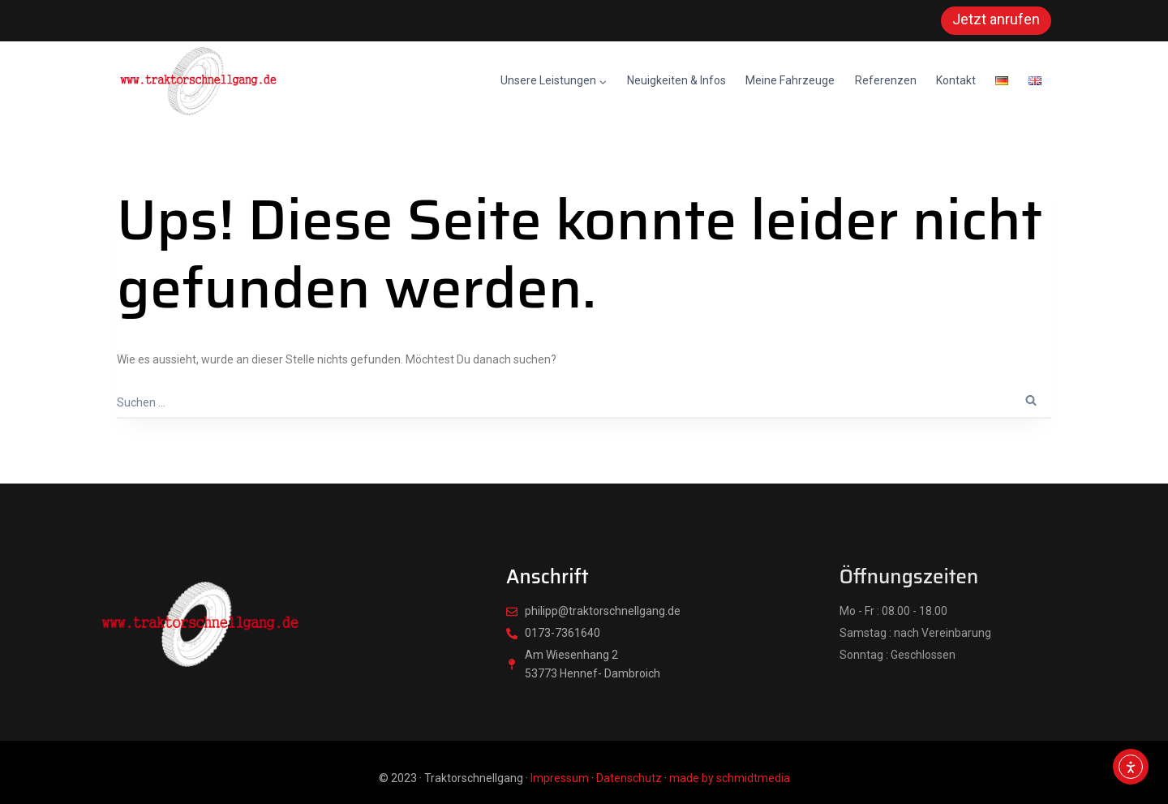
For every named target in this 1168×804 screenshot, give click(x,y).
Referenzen (886, 80)
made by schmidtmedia (729, 778)
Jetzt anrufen (996, 19)
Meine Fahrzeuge (790, 80)
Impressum (559, 778)
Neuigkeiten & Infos (676, 80)
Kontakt (956, 80)
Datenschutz (629, 778)
